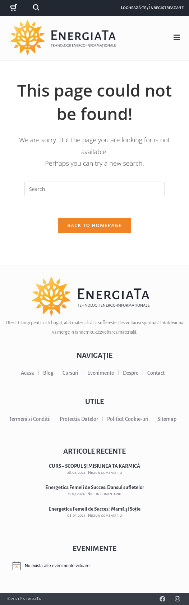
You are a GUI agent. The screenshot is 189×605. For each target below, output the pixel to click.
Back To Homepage (94, 225)
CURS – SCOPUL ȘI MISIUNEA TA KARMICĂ (94, 466)
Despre (130, 373)
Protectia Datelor (79, 419)
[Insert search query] (94, 189)
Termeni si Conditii (30, 419)
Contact (156, 373)
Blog (48, 373)
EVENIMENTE (94, 548)
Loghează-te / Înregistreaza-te (152, 7)
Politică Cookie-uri (127, 419)
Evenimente (100, 373)
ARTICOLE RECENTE (94, 451)
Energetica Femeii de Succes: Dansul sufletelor (94, 487)
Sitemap (166, 419)
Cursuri (70, 373)
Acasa (27, 373)
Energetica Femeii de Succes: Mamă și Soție (94, 509)
